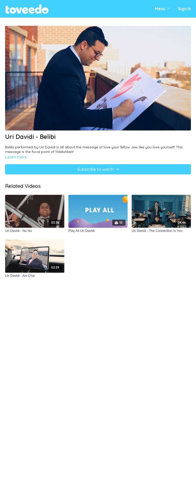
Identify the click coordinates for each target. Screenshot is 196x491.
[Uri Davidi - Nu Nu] (34, 231)
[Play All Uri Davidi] (98, 231)
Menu (162, 8)
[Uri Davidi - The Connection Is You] (161, 231)
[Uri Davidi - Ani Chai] (34, 275)
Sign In (184, 8)
